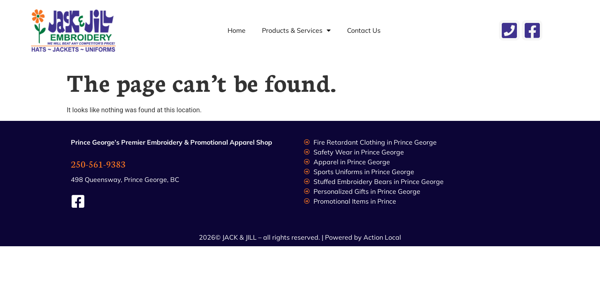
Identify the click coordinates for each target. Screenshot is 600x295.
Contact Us (364, 30)
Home (237, 30)
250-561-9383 (98, 163)
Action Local (382, 237)
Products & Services (296, 30)
